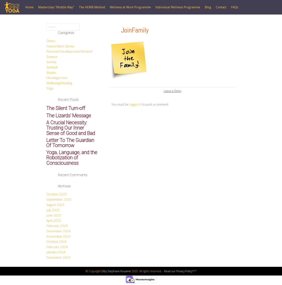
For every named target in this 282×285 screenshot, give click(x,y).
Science (51, 56)
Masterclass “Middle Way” (56, 7)
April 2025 (53, 220)
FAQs (234, 7)
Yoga (49, 88)
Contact (221, 7)
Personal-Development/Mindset (69, 51)
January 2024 (55, 252)
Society (51, 62)
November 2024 (58, 236)
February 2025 (57, 225)
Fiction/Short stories (60, 46)
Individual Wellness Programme (177, 7)
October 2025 (56, 194)
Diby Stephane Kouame (116, 271)
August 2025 (55, 205)
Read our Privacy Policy (178, 271)
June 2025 (53, 215)
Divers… (51, 41)
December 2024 (58, 231)
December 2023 (58, 257)
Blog (208, 7)
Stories (51, 72)
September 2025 (58, 199)
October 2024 (56, 241)
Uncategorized (56, 78)
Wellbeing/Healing (59, 83)
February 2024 (57, 247)
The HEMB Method (92, 7)
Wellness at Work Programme (130, 7)
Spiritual (51, 67)
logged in (135, 104)
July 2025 (53, 210)
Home (29, 7)
